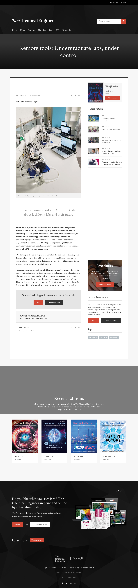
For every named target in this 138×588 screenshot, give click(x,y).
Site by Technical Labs (69, 577)
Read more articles (28, 331)
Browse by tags (74, 567)
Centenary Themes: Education (108, 119)
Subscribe (114, 2)
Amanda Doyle (38, 315)
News (22, 30)
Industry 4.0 (114, 337)
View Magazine (112, 98)
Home (14, 30)
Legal (45, 567)
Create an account (54, 302)
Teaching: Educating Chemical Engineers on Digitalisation (112, 163)
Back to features (24, 327)
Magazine (40, 30)
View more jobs (36, 540)
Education (22, 95)
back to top (120, 491)
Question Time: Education (111, 129)
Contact (63, 567)
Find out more (105, 284)
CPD (55, 30)
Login (123, 2)
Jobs (48, 30)
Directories (64, 30)
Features (30, 30)
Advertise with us (88, 567)
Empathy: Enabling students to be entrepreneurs (111, 152)
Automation (93, 337)
